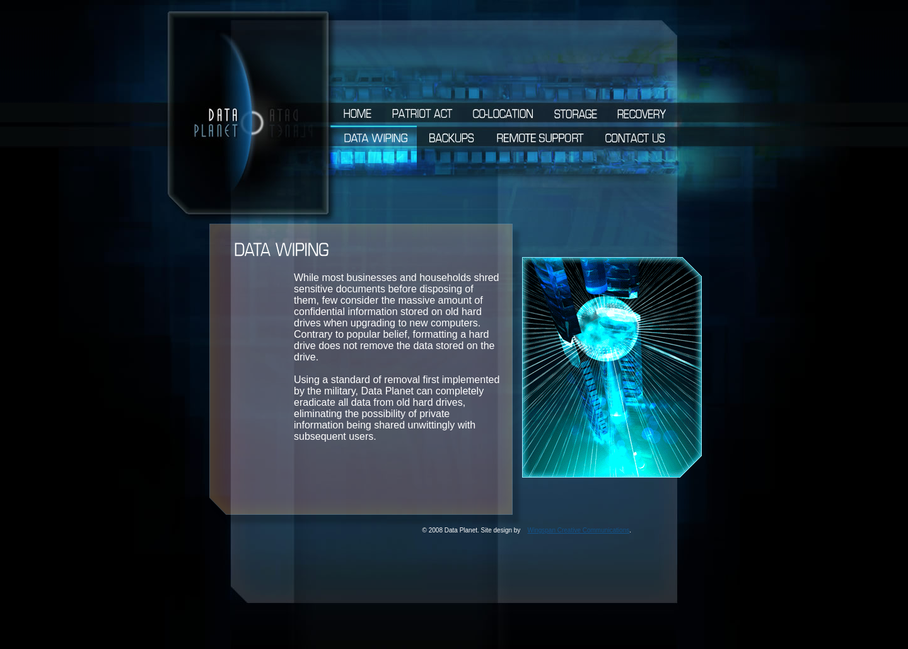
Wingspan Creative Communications (578, 530)
